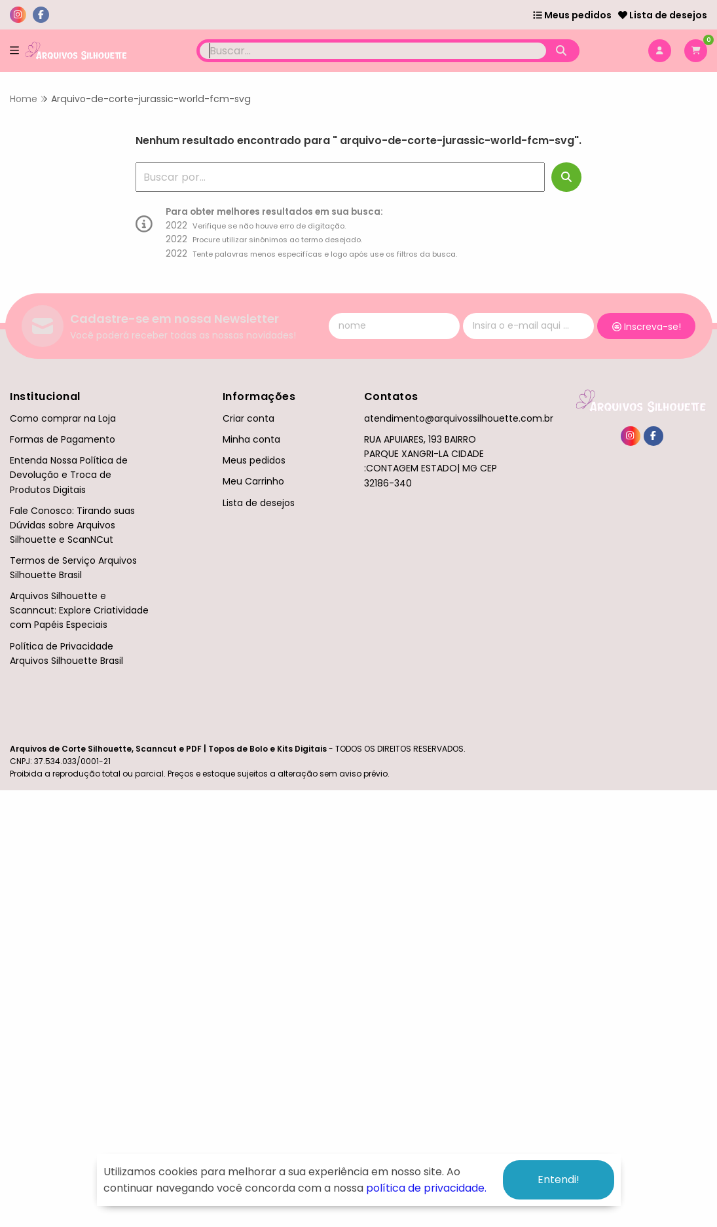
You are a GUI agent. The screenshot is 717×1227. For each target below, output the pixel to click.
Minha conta (251, 439)
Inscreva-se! (646, 326)
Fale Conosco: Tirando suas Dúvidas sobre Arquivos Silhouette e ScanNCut (72, 525)
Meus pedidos (572, 15)
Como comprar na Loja (63, 418)
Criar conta (248, 418)
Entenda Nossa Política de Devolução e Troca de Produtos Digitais (69, 475)
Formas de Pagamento (62, 439)
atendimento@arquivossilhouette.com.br (458, 418)
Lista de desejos (662, 15)
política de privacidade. (426, 1188)
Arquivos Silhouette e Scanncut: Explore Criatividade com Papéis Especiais (79, 610)
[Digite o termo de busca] (373, 51)
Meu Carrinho (253, 481)
